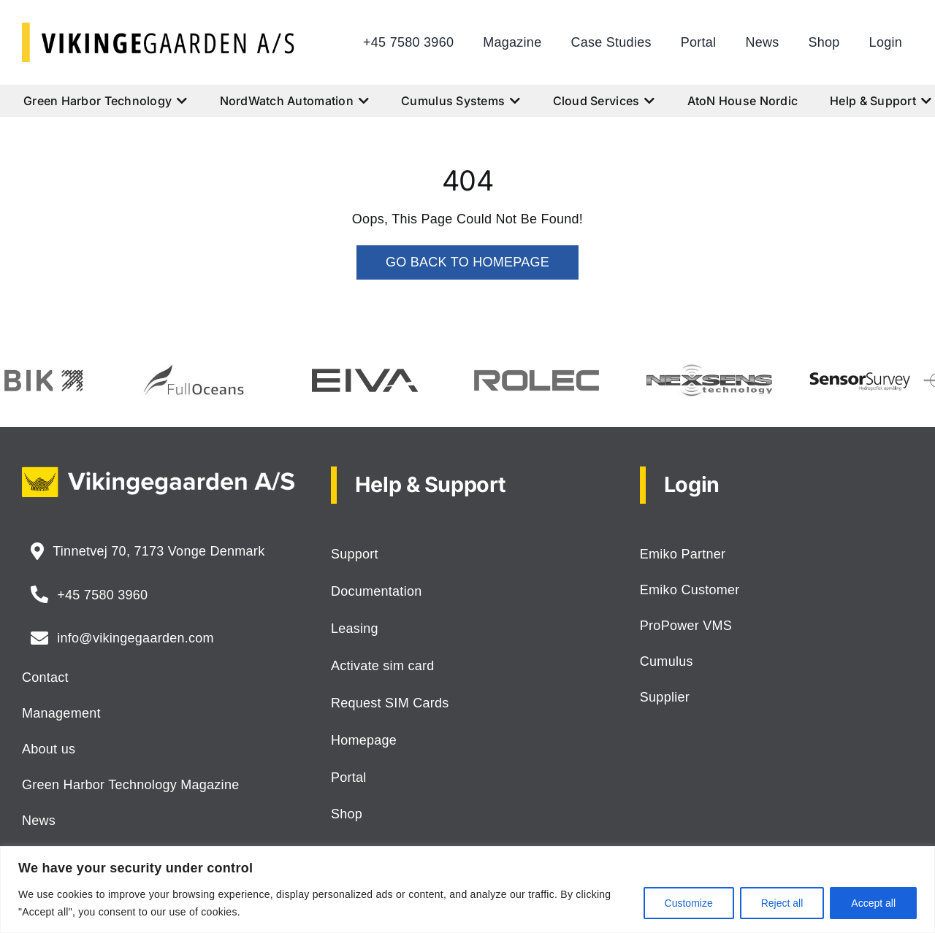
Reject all (782, 903)
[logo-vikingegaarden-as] (158, 29)
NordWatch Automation (295, 100)
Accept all (873, 903)
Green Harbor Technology (105, 100)
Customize (689, 903)
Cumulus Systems (460, 100)
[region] (467, 889)
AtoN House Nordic (742, 100)
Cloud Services (604, 100)
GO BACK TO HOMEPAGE (467, 262)
